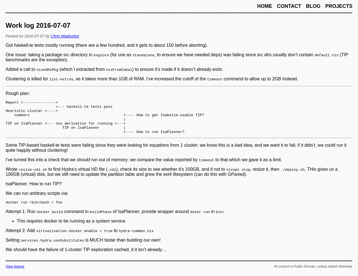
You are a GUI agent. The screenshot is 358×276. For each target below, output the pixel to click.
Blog (314, 6)
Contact (290, 6)
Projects (338, 6)
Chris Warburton (65, 36)
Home (265, 6)
